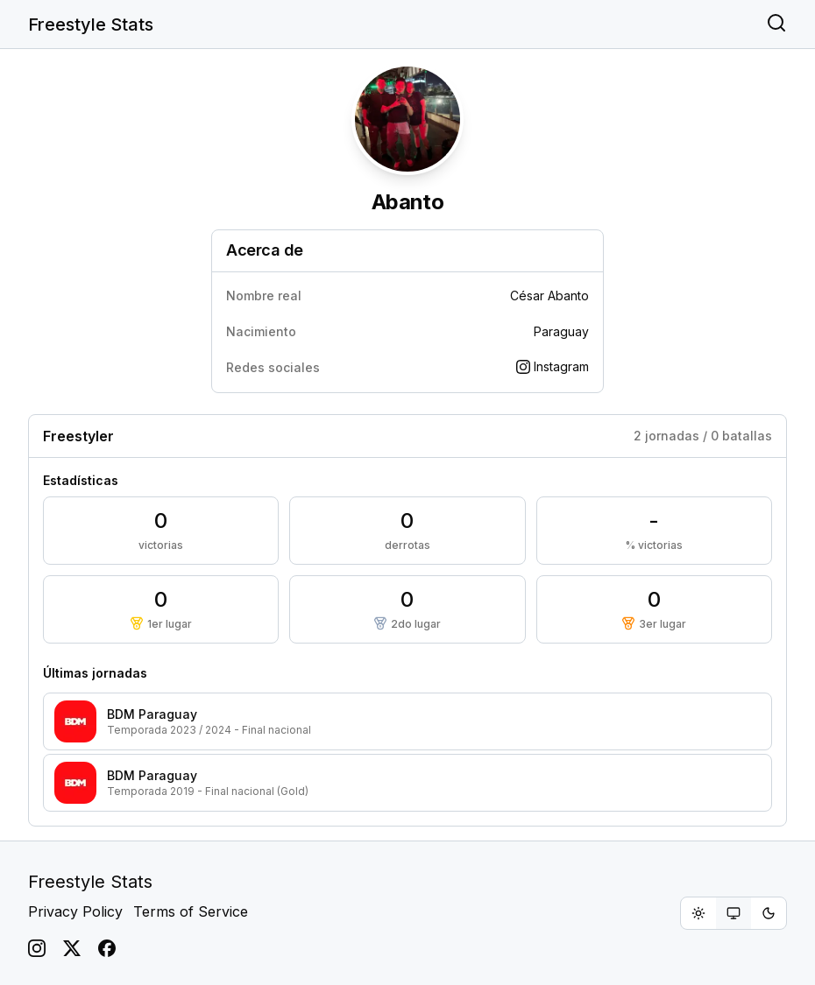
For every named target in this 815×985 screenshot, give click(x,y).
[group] (733, 913)
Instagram (552, 366)
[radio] (698, 913)
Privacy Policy (75, 911)
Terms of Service (190, 911)
